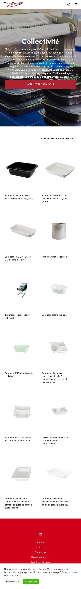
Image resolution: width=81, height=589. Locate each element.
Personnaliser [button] (12, 581)
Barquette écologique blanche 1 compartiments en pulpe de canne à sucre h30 (55, 501)
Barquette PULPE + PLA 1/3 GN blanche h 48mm (18, 258)
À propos (41, 547)
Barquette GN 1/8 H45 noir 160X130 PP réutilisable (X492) (19, 197)
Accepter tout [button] (31, 581)
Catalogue (40, 552)
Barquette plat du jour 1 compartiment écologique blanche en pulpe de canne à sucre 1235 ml (18, 503)
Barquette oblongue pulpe (54, 315)
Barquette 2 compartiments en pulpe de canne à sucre (18, 439)
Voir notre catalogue (40, 84)
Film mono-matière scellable (55, 256)
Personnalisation (40, 557)
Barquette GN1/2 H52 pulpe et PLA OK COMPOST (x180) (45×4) (55, 198)
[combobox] (58, 138)
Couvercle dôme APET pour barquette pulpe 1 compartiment (55, 440)
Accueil (40, 542)
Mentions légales (40, 562)
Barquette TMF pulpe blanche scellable (19, 374)
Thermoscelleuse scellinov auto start (17, 316)
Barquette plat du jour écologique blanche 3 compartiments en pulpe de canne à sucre (55, 378)
